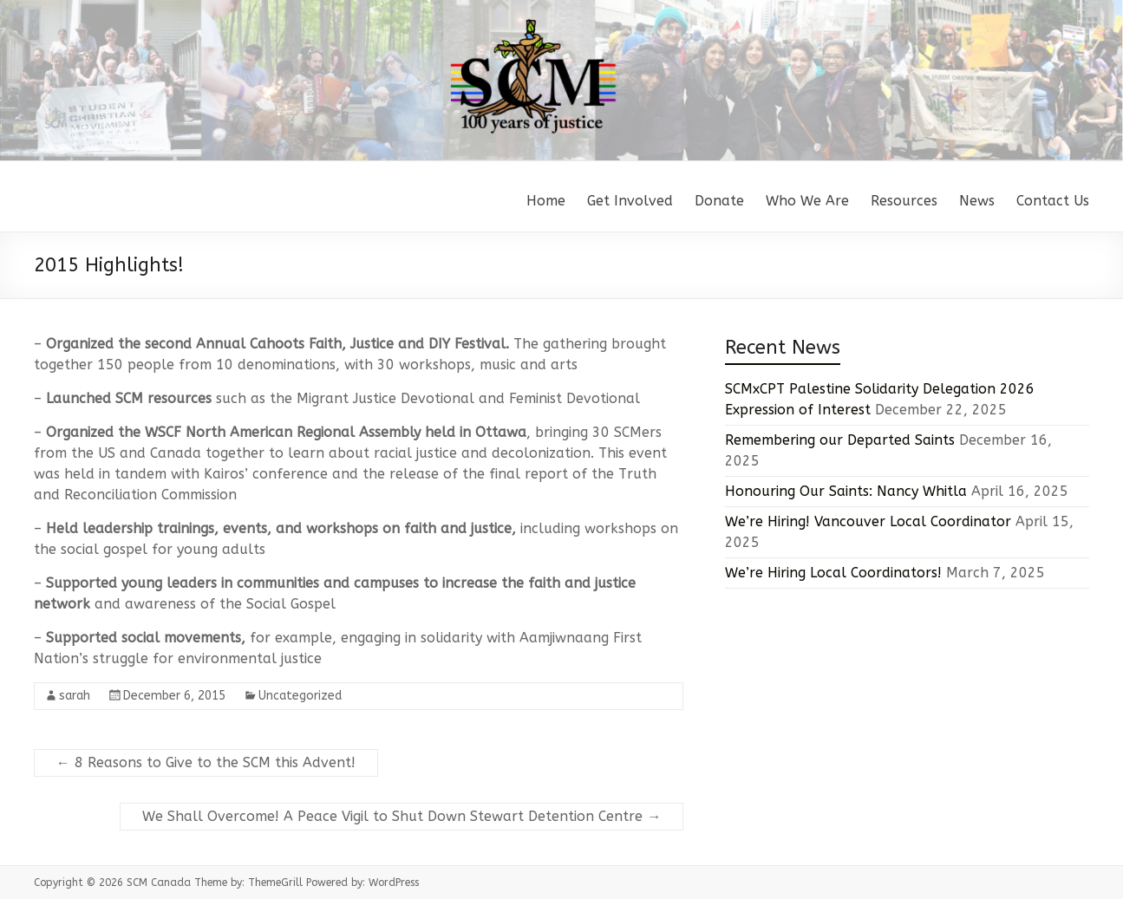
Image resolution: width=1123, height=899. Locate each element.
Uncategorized (300, 695)
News (977, 200)
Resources (904, 200)
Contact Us (1052, 200)
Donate (719, 200)
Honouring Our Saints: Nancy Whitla (846, 491)
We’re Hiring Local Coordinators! (833, 572)
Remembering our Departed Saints (840, 440)
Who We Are (807, 200)
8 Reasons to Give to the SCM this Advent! (206, 762)
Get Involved (630, 200)
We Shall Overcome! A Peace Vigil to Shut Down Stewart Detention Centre (401, 816)
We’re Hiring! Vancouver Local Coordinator (868, 521)
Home (545, 200)
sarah (74, 695)
